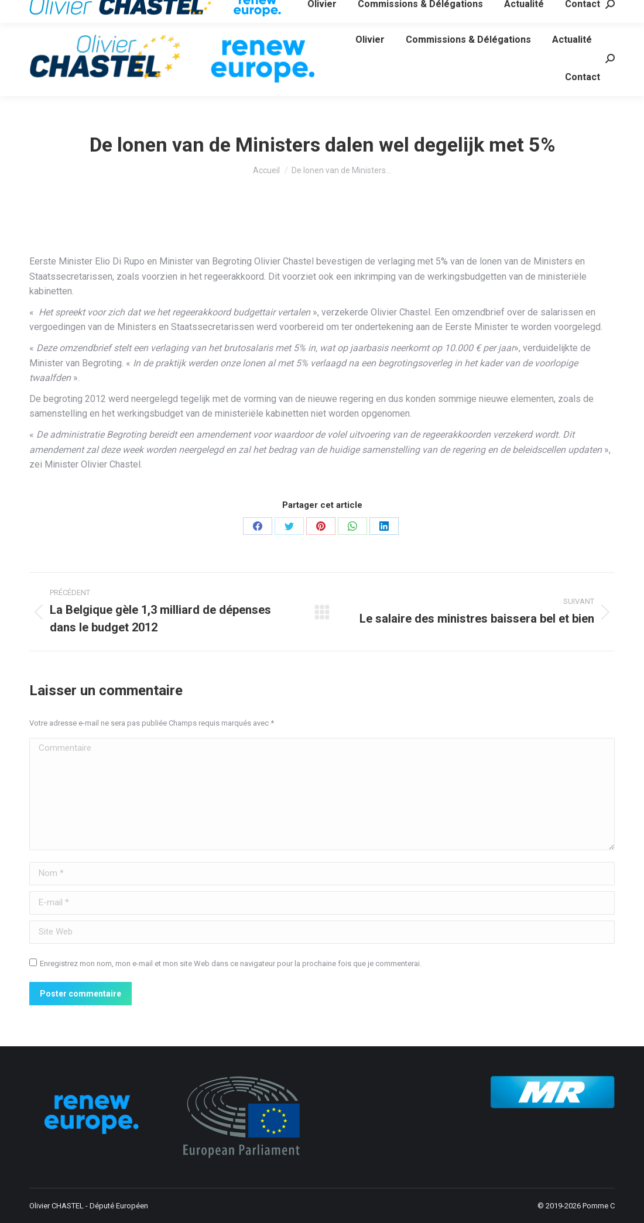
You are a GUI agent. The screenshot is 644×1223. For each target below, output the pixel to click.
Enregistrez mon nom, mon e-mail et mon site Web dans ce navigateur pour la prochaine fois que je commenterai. (231, 963)
